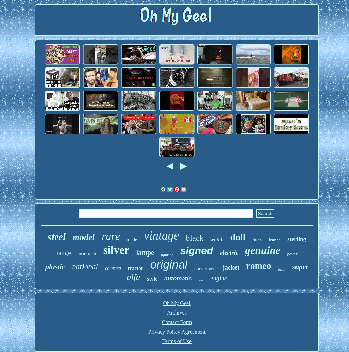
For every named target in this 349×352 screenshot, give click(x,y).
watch (216, 239)
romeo (258, 266)
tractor (135, 268)
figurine (167, 254)
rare (111, 236)
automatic (178, 278)
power (292, 253)
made (132, 239)
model (84, 237)
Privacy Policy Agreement (177, 332)
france (274, 239)
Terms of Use (177, 341)
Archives (177, 313)
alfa (133, 277)
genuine (262, 250)
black (194, 237)
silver (116, 250)
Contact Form (177, 322)
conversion (205, 268)
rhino (257, 240)
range (63, 252)
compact (113, 268)
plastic (55, 266)
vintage (161, 235)
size (201, 280)
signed (196, 250)
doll (237, 237)
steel (57, 236)
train (281, 269)
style (152, 279)
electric (229, 252)
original (168, 264)
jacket (231, 267)
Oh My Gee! (177, 303)
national (85, 266)
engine (219, 278)
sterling (296, 239)
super (300, 267)
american (87, 253)
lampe (145, 252)
